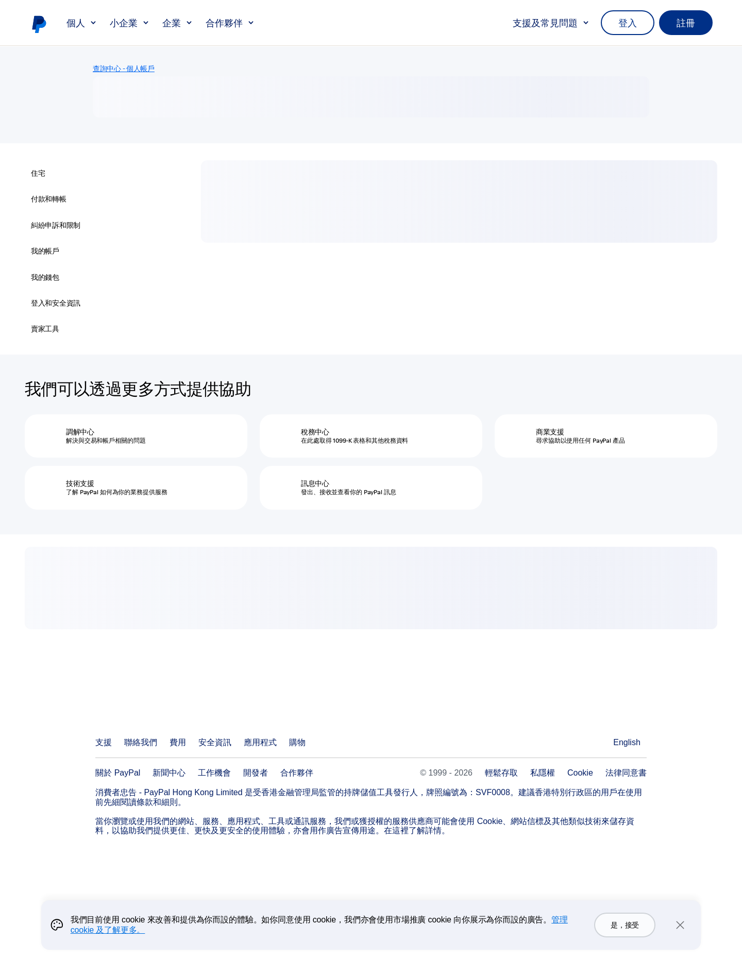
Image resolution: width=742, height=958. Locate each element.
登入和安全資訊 (55, 303)
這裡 (400, 830)
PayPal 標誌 (38, 23)
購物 (297, 742)
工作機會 (214, 772)
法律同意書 (626, 772)
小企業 (130, 22)
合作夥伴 (230, 22)
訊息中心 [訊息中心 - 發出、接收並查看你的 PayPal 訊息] (315, 483)
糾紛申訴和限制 (55, 225)
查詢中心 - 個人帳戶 (124, 68)
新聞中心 (169, 772)
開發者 (255, 772)
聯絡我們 (140, 742)
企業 (177, 22)
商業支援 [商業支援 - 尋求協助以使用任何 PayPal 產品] (550, 432)
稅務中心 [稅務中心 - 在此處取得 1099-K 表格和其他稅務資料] (315, 432)
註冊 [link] (686, 22)
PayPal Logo (145, 705)
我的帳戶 (45, 251)
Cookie (580, 772)
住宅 (38, 173)
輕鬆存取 (501, 772)
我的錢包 (45, 277)
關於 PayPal (117, 772)
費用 (178, 742)
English (626, 742)
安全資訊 (214, 742)
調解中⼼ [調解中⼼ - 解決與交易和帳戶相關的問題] (80, 432)
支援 (103, 742)
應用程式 (260, 742)
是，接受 (625, 925)
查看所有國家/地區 (599, 742)
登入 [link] (627, 22)
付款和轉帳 (48, 199)
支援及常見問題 (551, 22)
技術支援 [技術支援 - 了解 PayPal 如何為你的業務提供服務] (80, 483)
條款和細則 (157, 802)
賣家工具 (45, 329)
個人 (81, 22)
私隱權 (542, 772)
